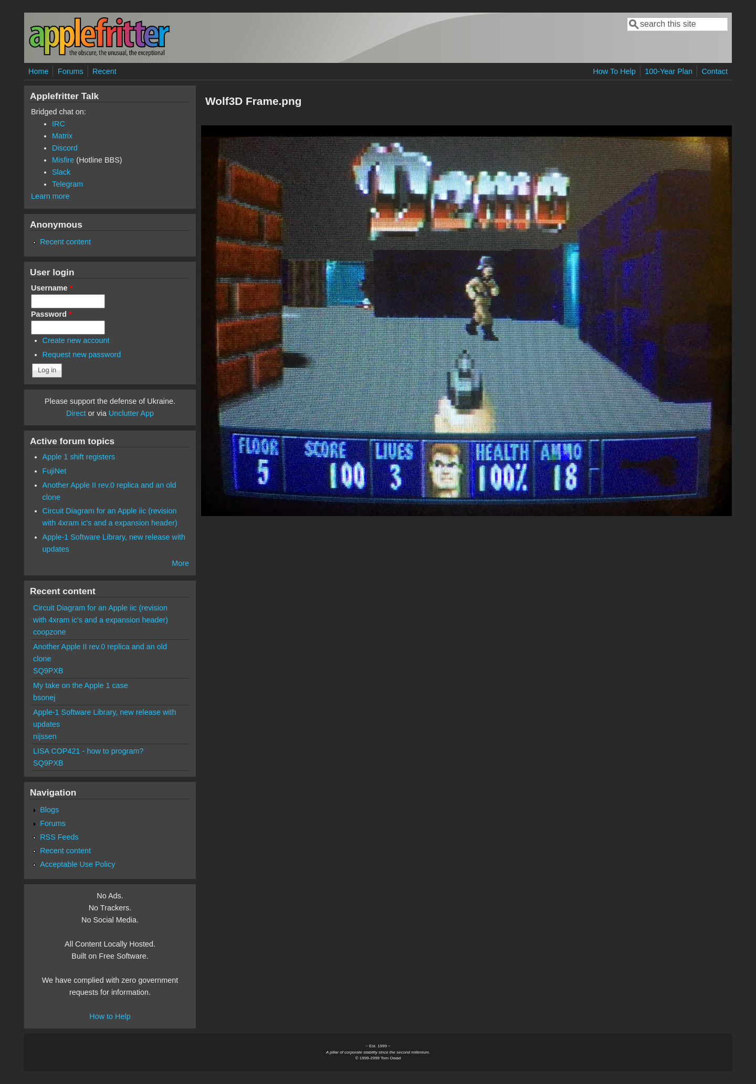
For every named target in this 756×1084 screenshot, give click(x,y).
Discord (65, 148)
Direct (76, 413)
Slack (61, 172)
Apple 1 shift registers (79, 457)
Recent (104, 71)
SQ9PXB (48, 671)
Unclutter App (131, 413)
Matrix (62, 136)
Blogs (49, 810)
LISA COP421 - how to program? (88, 751)
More (180, 563)
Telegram (67, 184)
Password (51, 314)
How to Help (109, 1016)
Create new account (76, 340)
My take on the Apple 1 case (80, 685)
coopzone (49, 632)
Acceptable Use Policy (77, 864)
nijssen (45, 736)
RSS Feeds (59, 837)
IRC (58, 124)
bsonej (44, 697)
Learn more (50, 196)
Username (51, 288)
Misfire (63, 160)
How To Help (614, 71)
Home (38, 71)
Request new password (82, 354)
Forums (70, 71)
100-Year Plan (668, 71)
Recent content (65, 242)
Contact (714, 71)
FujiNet (55, 471)
